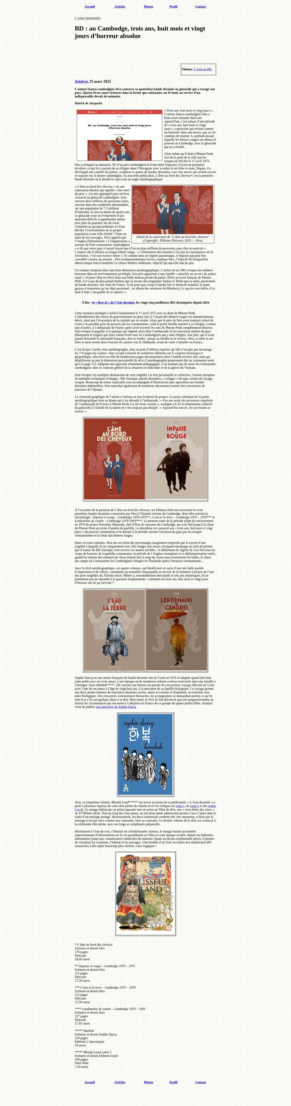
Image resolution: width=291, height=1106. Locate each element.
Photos (148, 6)
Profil (173, 6)
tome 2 (194, 806)
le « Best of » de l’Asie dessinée (113, 302)
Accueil (89, 6)
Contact (200, 6)
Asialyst (81, 81)
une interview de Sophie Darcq (116, 707)
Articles (119, 6)
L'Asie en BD (203, 69)
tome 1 (180, 806)
